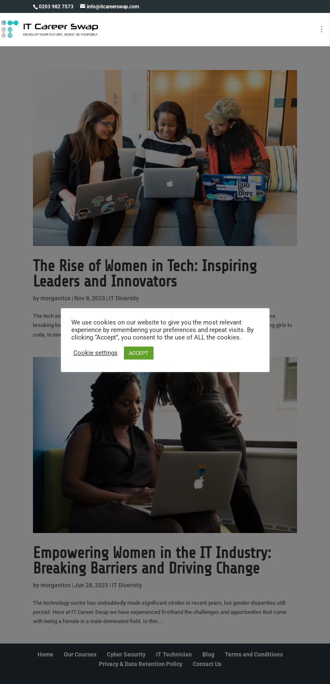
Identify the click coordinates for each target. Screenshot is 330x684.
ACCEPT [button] (139, 353)
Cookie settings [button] (95, 353)
